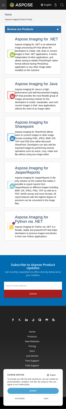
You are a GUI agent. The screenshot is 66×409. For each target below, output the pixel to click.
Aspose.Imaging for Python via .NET (31, 219)
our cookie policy (22, 384)
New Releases (32, 341)
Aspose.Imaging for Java (36, 84)
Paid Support (32, 365)
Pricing (32, 346)
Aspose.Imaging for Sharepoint (31, 124)
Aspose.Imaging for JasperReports (31, 170)
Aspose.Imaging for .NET (36, 39)
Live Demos (32, 355)
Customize (20, 399)
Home (8, 14)
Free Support (32, 360)
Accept (32, 391)
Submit (33, 293)
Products (32, 336)
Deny (46, 399)
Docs (32, 351)
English (46, 4)
